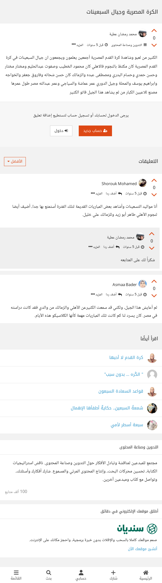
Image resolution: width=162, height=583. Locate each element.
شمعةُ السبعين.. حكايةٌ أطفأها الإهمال (107, 409)
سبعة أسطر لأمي (127, 426)
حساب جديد (95, 130)
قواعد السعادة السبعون (120, 392)
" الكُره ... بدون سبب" (123, 375)
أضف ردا (114, 193)
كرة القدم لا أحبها (126, 358)
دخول (61, 130)
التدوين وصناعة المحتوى (128, 45)
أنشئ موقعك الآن (142, 549)
